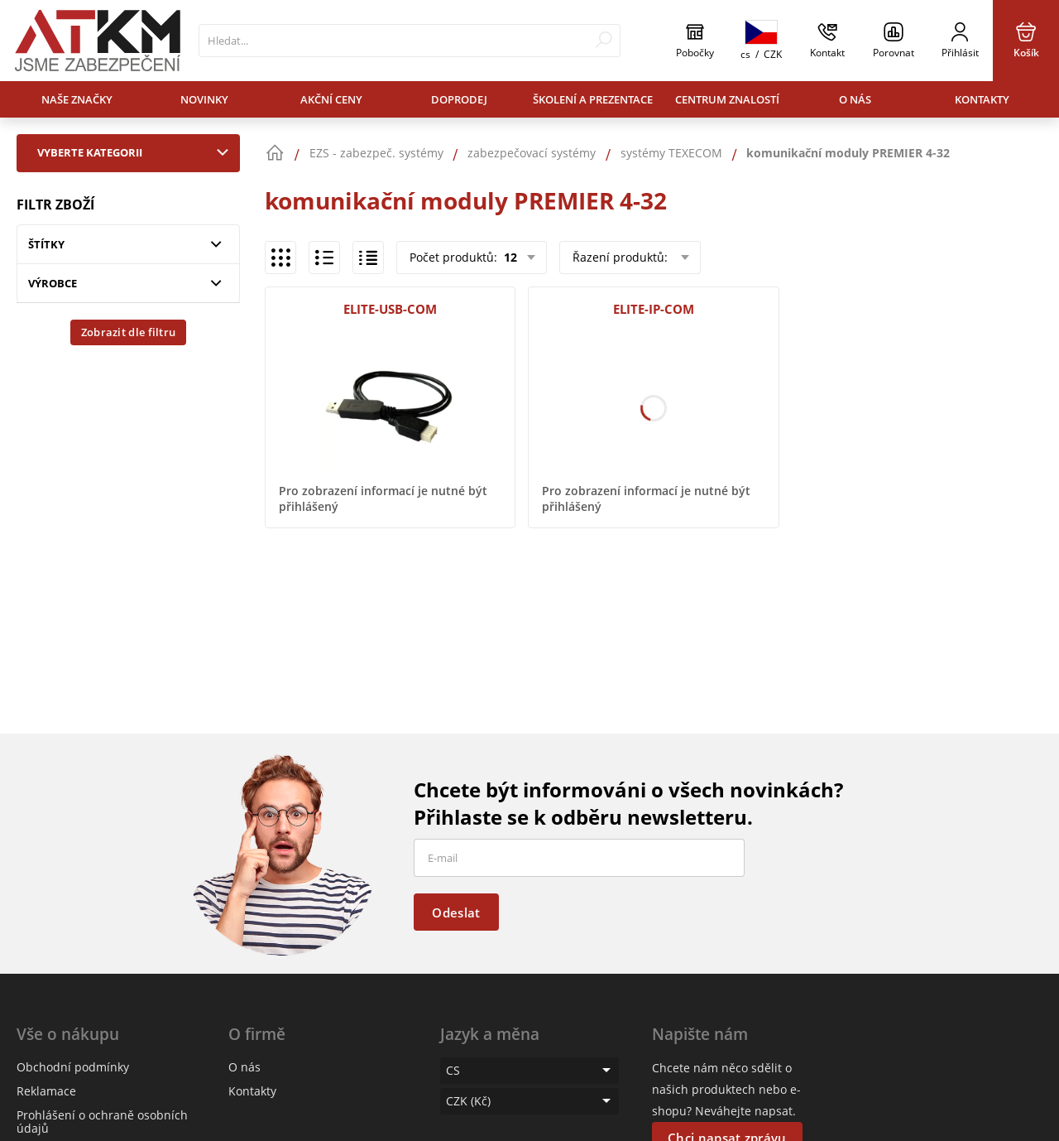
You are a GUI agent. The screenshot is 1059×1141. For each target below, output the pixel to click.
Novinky (204, 99)
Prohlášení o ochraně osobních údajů (102, 1121)
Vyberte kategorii (136, 152)
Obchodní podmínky (73, 1067)
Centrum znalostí (727, 99)
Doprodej (459, 99)
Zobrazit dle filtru (128, 332)
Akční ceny (331, 99)
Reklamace (46, 1091)
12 (509, 257)
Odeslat (456, 912)
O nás (855, 99)
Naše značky (77, 99)
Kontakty (982, 99)
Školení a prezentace (593, 99)
